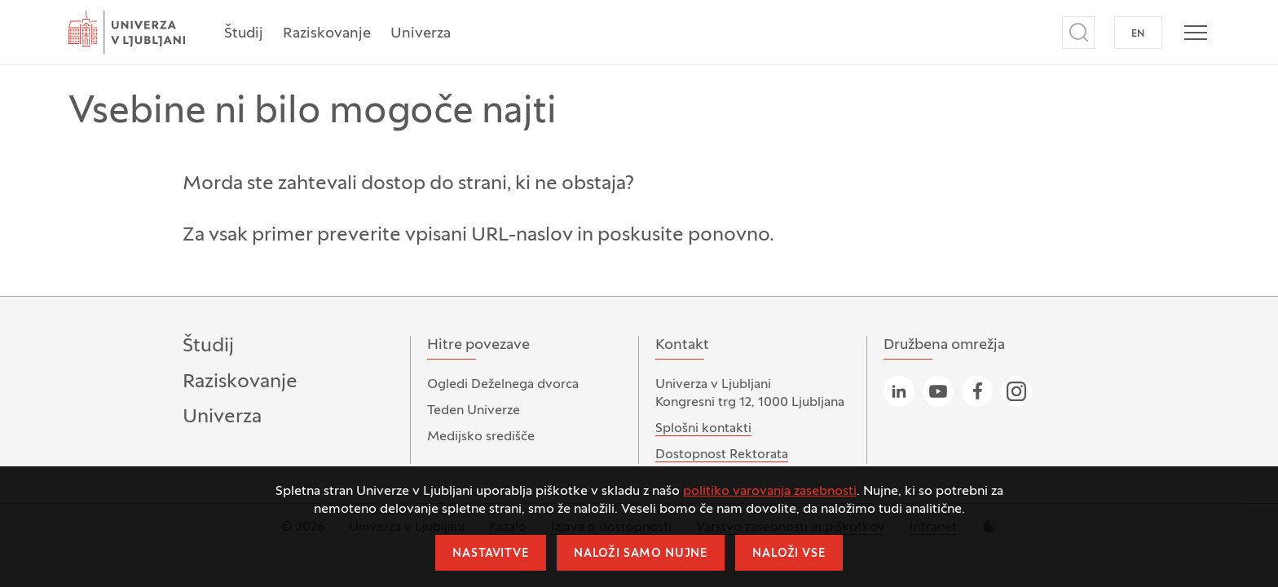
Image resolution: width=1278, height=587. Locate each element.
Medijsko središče (481, 437)
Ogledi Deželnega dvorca (503, 384)
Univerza (420, 34)
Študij (243, 34)
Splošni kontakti (703, 428)
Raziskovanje (327, 34)
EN (1138, 34)
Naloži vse (788, 554)
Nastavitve (490, 554)
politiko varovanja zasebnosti (770, 491)
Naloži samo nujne (640, 554)
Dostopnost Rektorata (721, 454)
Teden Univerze (473, 410)
